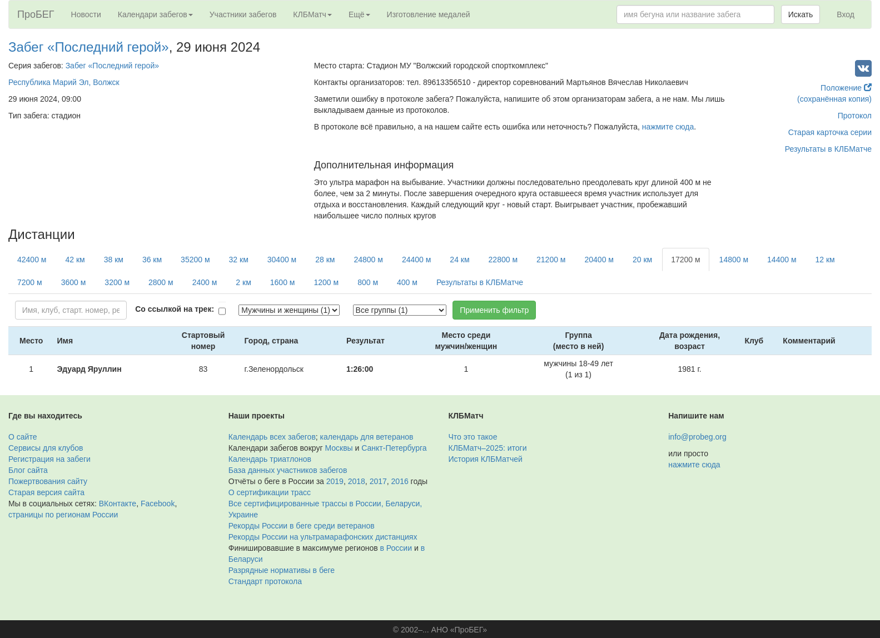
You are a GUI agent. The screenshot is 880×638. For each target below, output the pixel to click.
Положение (846, 87)
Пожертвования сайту (47, 481)
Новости (86, 14)
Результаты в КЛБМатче (828, 148)
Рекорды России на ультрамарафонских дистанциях (322, 536)
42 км (74, 259)
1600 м (282, 282)
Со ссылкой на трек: (174, 309)
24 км (459, 259)
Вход (845, 14)
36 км (152, 259)
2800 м (160, 282)
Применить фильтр (494, 310)
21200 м (550, 259)
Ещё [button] (359, 14)
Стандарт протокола (265, 581)
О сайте (22, 436)
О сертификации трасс (269, 492)
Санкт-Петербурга (393, 447)
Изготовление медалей (428, 14)
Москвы (338, 447)
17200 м (685, 259)
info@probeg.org (697, 436)
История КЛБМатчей (486, 459)
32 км (238, 259)
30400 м (281, 259)
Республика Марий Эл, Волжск (64, 82)
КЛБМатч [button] (312, 14)
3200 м (117, 282)
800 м (367, 282)
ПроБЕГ (35, 14)
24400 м (416, 259)
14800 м (733, 259)
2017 (378, 481)
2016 (400, 481)
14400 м (781, 259)
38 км (113, 259)
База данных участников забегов (287, 470)
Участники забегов (243, 14)
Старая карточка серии (830, 132)
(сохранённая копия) (834, 98)
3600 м (73, 282)
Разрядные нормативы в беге (281, 570)
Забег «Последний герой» (88, 46)
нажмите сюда (668, 126)
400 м (407, 282)
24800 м (368, 259)
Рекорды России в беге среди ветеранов (301, 525)
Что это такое (473, 436)
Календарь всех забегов (272, 436)
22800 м (503, 259)
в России (396, 548)
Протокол (855, 115)
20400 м (598, 259)
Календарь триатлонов (269, 459)
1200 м (326, 282)
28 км (325, 259)
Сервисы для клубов (45, 447)
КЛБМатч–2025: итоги (488, 447)
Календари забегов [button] (155, 14)
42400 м (31, 259)
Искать (800, 14)
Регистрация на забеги (49, 459)
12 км (825, 259)
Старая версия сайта (46, 492)
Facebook (158, 503)
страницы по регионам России (63, 514)
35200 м (195, 259)
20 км (642, 259)
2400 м (204, 282)
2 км (243, 282)
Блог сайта (28, 470)
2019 (335, 481)
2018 (356, 481)
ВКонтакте (117, 503)
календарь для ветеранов (367, 436)
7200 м (29, 282)
